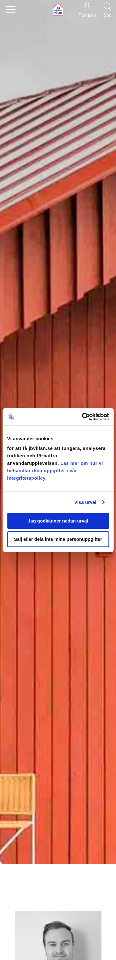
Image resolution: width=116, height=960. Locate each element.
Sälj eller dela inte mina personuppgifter (58, 539)
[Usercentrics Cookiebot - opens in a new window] (82, 417)
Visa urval (85, 502)
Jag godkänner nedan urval (58, 520)
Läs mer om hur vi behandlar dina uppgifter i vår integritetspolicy (55, 470)
